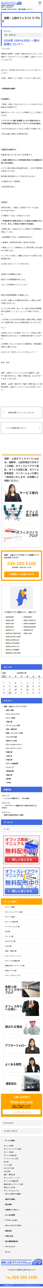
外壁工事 (9, 760)
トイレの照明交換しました (16, 428)
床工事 (6, 1162)
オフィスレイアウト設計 (12, 1149)
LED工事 (7, 1171)
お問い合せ (9, 1236)
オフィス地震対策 (12, 763)
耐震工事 (9, 752)
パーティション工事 (11, 1158)
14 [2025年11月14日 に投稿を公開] (27, 686)
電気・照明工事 (10, 35)
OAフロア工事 (9, 1168)
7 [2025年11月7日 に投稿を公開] (27, 683)
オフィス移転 (8, 1146)
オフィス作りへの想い (13, 1194)
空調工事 (9, 775)
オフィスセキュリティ (12, 1190)
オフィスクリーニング (13, 748)
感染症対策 (10, 771)
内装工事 (9, 721)
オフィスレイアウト (13, 714)
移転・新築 (10, 710)
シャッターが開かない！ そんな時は (16, 798)
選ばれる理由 (10, 1199)
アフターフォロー (11, 1220)
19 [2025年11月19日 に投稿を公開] (16, 689)
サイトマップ (8, 1123)
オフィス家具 (10, 718)
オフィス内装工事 (10, 1155)
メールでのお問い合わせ (21, 1112)
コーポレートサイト (10, 1131)
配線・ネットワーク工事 (14, 733)
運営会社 (8, 1231)
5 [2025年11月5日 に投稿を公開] (15, 683)
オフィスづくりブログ (13, 1225)
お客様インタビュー (12, 1209)
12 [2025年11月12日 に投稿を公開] (16, 686)
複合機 (8, 779)
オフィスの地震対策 (11, 1181)
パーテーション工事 (13, 725)
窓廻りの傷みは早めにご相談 (13, 815)
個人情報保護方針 (11, 1241)
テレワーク (10, 767)
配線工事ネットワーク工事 (13, 1184)
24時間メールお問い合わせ (21, 574)
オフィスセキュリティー (14, 744)
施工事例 (8, 1204)
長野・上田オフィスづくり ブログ (15, 706)
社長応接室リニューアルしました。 (21, 412)
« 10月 (3, 673)
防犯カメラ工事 (11, 741)
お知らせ (9, 756)
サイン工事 (8, 1165)
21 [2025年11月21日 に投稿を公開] (27, 689)
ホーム (7, 1252)
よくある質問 (10, 1215)
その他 (8, 782)
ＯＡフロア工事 (11, 737)
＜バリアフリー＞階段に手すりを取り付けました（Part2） (19, 806)
